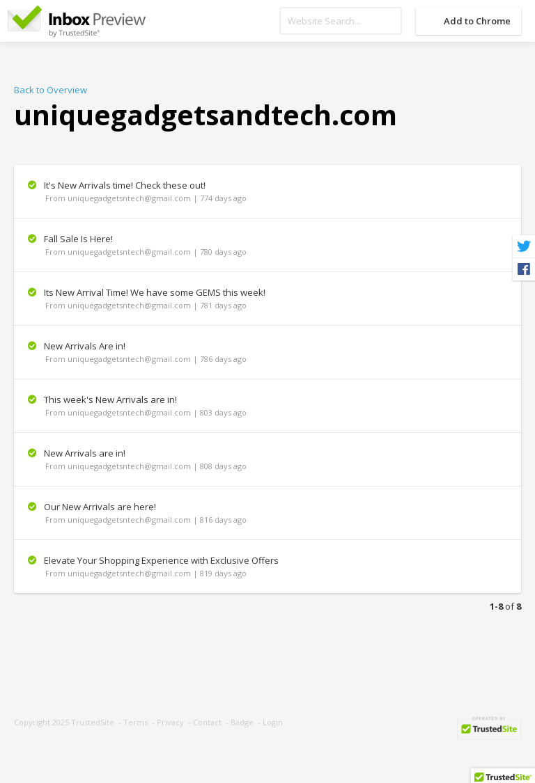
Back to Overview (50, 90)
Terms (135, 722)
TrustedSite (92, 722)
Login (273, 722)
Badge (242, 722)
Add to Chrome (477, 21)
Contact (207, 722)
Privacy (170, 722)
